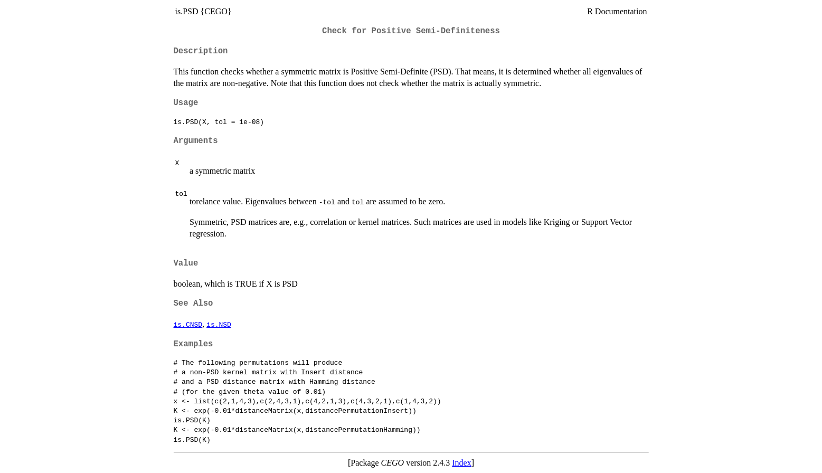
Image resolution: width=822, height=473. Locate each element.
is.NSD (218, 324)
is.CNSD (188, 324)
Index (461, 462)
